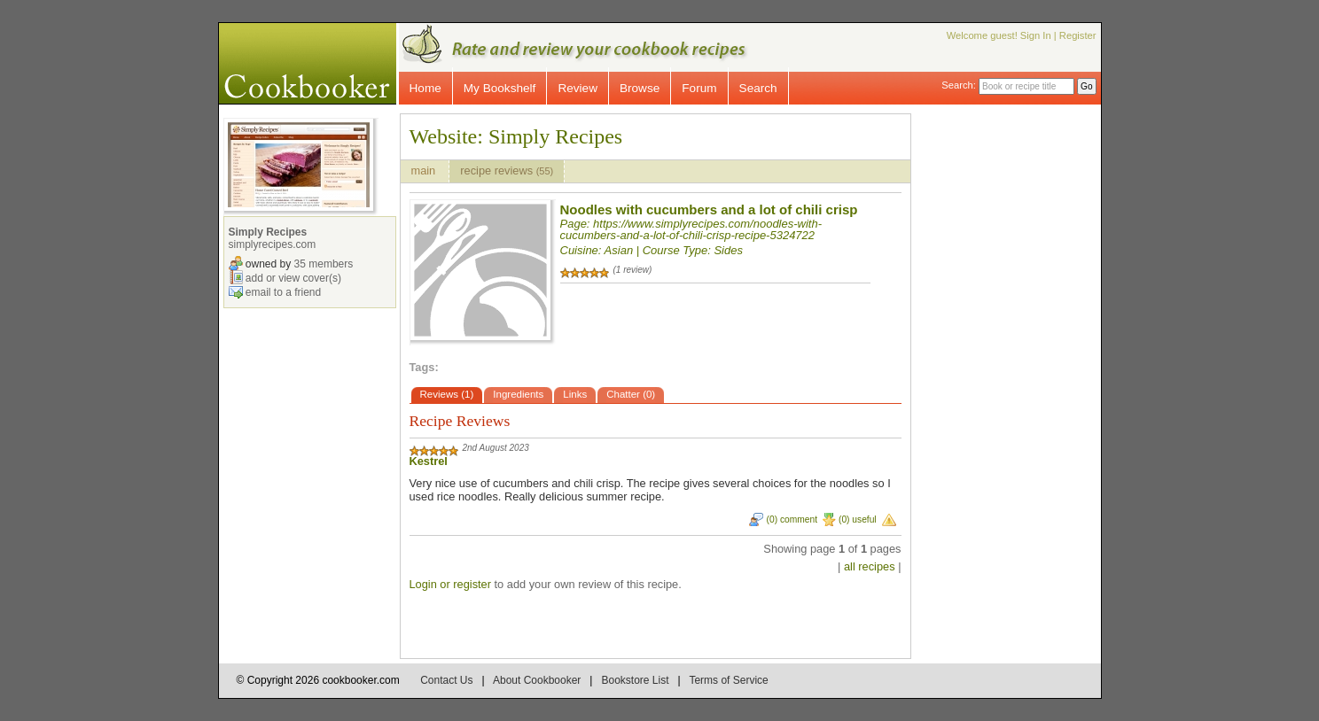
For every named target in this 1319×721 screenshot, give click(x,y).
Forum (699, 88)
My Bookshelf (500, 88)
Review (577, 88)
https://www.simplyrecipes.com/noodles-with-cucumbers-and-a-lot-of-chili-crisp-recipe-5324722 (691, 229)
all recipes (869, 566)
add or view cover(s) (293, 277)
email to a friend (283, 291)
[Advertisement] (1021, 379)
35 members (324, 263)
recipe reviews (506, 170)
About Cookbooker (537, 680)
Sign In (1035, 35)
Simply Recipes (268, 232)
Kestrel (429, 461)
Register (1078, 35)
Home (425, 88)
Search (758, 88)
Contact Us (446, 680)
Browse (640, 88)
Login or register (450, 584)
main (425, 170)
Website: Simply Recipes (516, 136)
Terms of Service (728, 680)
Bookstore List (634, 680)
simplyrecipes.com (272, 244)
